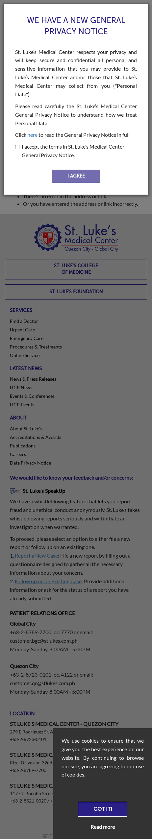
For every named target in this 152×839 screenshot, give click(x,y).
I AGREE (76, 176)
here (32, 135)
